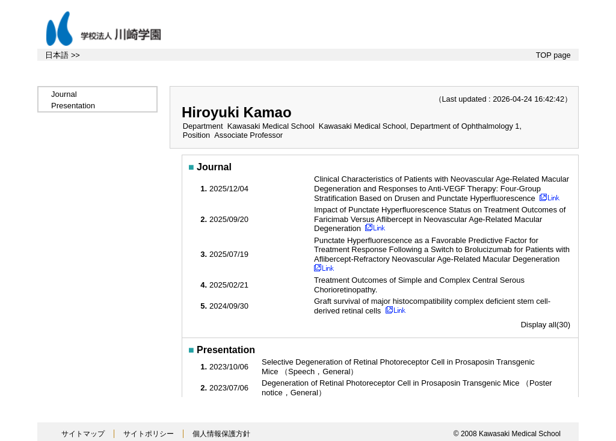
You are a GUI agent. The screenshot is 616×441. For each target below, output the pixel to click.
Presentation (73, 105)
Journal (64, 94)
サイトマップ (83, 434)
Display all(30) (545, 324)
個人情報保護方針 (221, 434)
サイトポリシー (148, 434)
